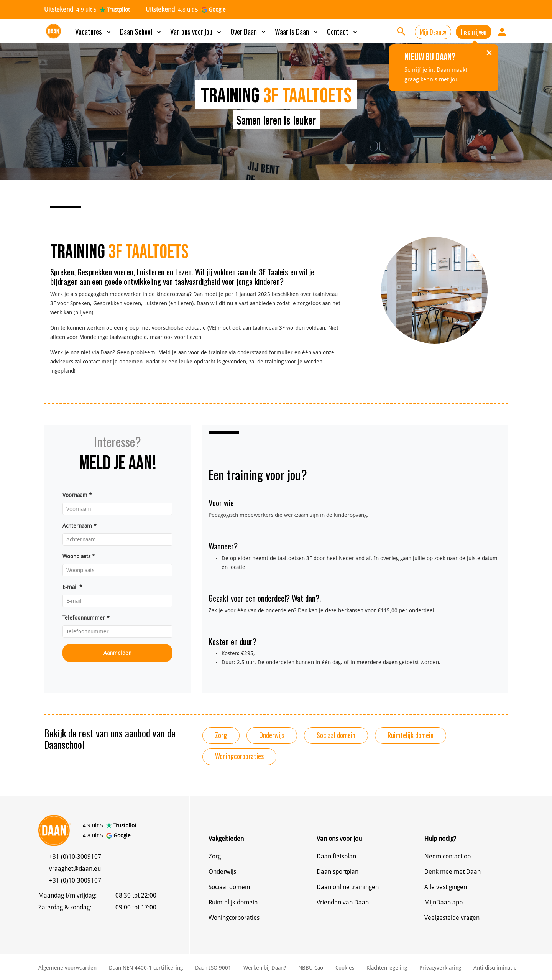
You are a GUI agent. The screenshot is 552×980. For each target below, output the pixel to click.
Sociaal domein (336, 735)
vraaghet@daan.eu (75, 868)
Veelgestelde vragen (452, 917)
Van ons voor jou (196, 31)
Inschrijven (473, 31)
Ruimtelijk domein (411, 735)
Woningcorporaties (239, 756)
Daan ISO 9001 (213, 968)
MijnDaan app (443, 902)
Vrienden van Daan (343, 902)
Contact (343, 31)
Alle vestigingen (445, 887)
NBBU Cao (310, 968)
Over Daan (248, 31)
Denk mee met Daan (452, 871)
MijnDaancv (433, 31)
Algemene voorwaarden (67, 968)
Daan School (141, 31)
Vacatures (93, 31)
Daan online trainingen (348, 887)
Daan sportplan (337, 871)
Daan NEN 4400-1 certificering (146, 968)
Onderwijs (271, 735)
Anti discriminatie (495, 968)
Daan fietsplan (336, 856)
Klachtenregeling (386, 968)
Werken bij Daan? (264, 968)
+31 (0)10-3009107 (75, 856)
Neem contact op (447, 856)
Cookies (344, 968)
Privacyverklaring (440, 968)
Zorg (221, 735)
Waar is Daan (297, 31)
